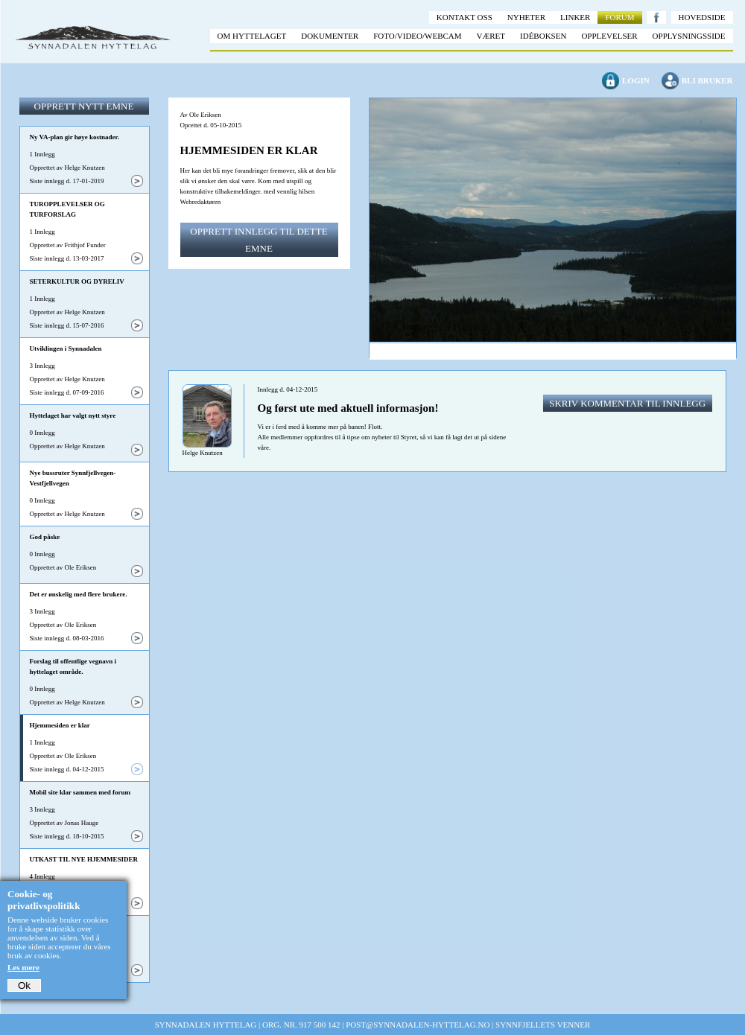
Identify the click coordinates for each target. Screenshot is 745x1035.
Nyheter (526, 17)
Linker (575, 17)
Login (636, 80)
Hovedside (702, 17)
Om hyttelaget (252, 35)
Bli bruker (707, 80)
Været (491, 35)
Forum (619, 17)
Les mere (23, 967)
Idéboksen (543, 35)
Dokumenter (329, 35)
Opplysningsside (689, 35)
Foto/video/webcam (417, 35)
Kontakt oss (464, 17)
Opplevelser (609, 35)
